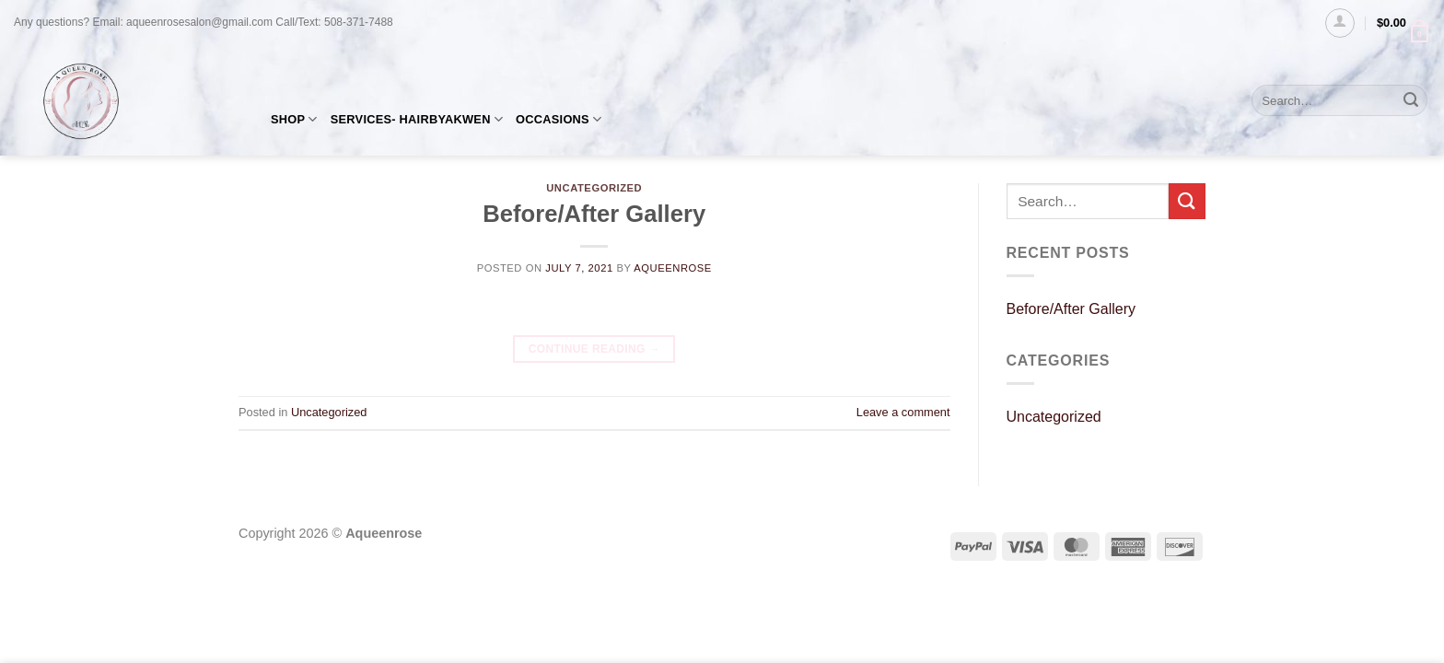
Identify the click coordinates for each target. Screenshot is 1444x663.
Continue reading (594, 349)
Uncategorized (329, 412)
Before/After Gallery (594, 214)
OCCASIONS (558, 119)
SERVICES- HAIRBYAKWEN (417, 119)
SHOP (294, 119)
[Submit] (1411, 100)
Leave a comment (903, 412)
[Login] (1340, 23)
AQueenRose (673, 267)
